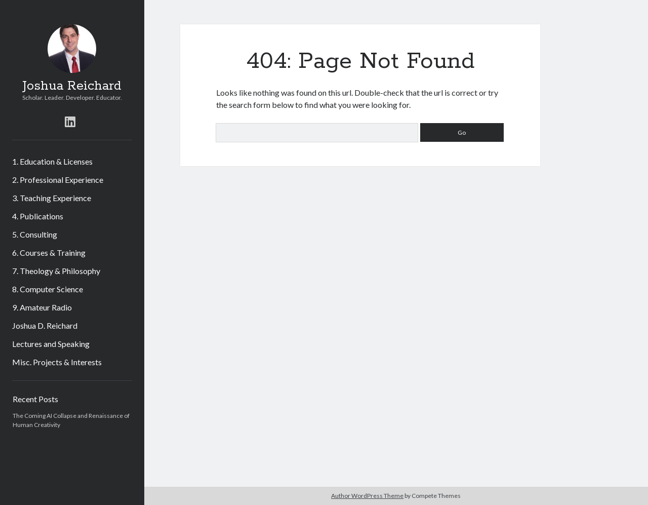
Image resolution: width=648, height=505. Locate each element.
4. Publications (37, 216)
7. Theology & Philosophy (56, 271)
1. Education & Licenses (52, 161)
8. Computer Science (47, 289)
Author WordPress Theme (367, 495)
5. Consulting (34, 234)
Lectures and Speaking (51, 343)
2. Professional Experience (57, 179)
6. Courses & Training (49, 252)
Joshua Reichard (72, 86)
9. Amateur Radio (42, 307)
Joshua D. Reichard (44, 325)
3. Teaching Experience (51, 198)
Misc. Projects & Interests (57, 362)
